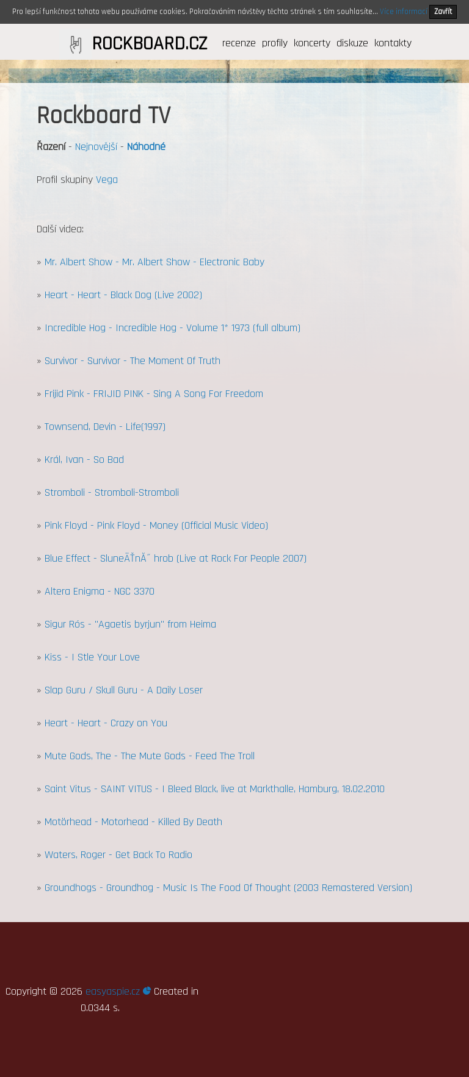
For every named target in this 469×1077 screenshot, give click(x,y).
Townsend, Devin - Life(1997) (105, 427)
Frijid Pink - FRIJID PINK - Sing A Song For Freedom (154, 394)
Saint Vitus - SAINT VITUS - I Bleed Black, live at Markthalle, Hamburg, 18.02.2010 (215, 789)
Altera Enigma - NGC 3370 (100, 591)
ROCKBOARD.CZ (149, 44)
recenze (239, 43)
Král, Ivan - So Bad (84, 460)
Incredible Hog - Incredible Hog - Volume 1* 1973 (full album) (172, 328)
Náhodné (146, 147)
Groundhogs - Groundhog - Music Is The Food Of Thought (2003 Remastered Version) (228, 888)
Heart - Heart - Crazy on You (106, 723)
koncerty (312, 43)
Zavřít (443, 11)
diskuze (352, 43)
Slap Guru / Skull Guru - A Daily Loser (124, 690)
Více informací (403, 11)
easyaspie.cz (118, 991)
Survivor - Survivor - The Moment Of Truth (132, 361)
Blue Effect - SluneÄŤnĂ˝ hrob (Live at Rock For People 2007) (176, 558)
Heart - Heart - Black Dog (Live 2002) (123, 295)
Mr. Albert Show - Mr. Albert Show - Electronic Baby (154, 262)
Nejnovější (96, 147)
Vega (107, 180)
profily (275, 43)
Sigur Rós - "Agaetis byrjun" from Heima (130, 624)
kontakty (393, 43)
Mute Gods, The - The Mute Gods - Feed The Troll (150, 756)
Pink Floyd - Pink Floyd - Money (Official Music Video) (156, 525)
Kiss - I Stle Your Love (92, 657)
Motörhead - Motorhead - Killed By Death (133, 822)
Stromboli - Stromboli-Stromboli (112, 492)
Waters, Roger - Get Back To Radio (118, 855)
